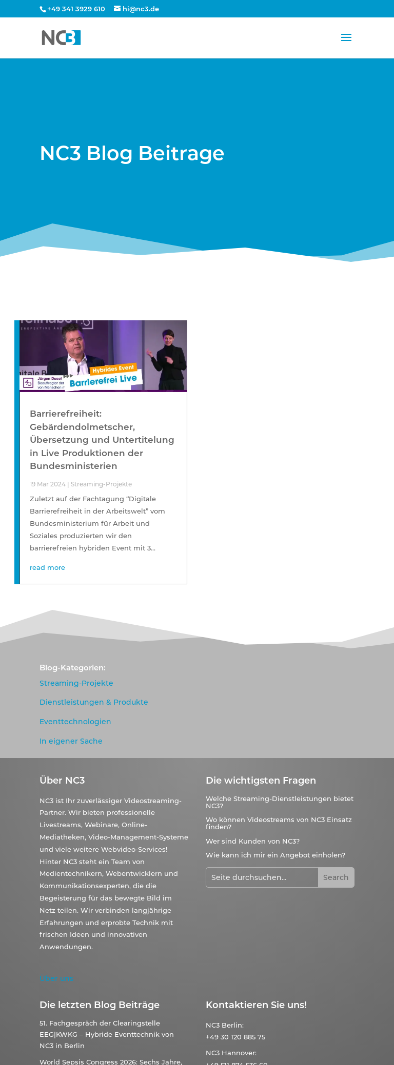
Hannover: (239, 1053)
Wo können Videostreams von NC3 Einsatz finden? (279, 823)
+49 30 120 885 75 (235, 1037)
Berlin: (233, 1025)
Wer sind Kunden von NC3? (253, 841)
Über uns (56, 978)
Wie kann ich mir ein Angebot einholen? (275, 855)
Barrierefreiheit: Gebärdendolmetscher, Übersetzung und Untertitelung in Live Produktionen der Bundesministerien (102, 439)
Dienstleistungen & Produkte (94, 702)
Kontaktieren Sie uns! (256, 1005)
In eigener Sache (71, 741)
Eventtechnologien (75, 721)
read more (47, 567)
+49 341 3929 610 (76, 9)
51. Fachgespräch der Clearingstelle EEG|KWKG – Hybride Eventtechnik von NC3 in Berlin (107, 1034)
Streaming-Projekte (101, 484)
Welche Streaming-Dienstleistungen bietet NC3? (279, 802)
